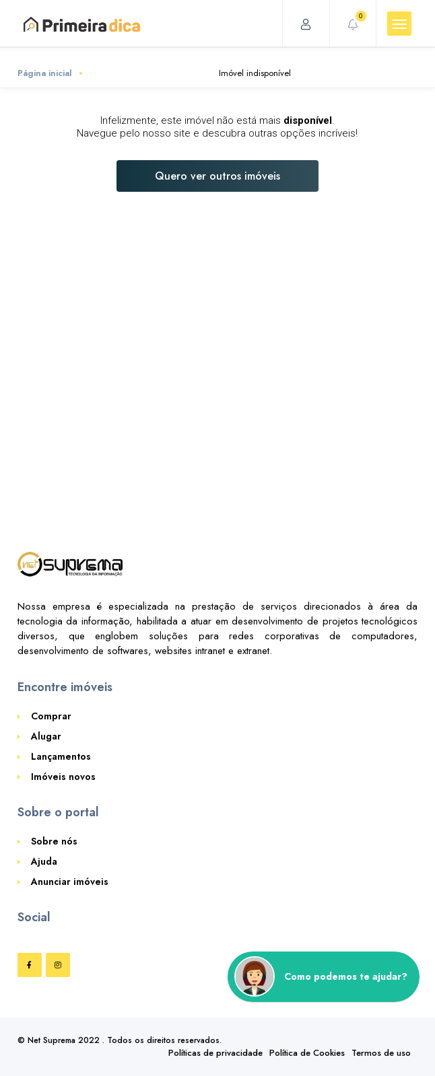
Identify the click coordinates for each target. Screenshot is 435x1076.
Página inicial (45, 73)
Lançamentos (61, 756)
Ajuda (44, 861)
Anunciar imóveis (69, 881)
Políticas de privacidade (215, 1052)
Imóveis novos (63, 776)
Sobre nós (54, 841)
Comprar (51, 716)
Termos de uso (381, 1052)
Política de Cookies (307, 1052)
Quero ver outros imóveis (217, 176)
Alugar (46, 736)
